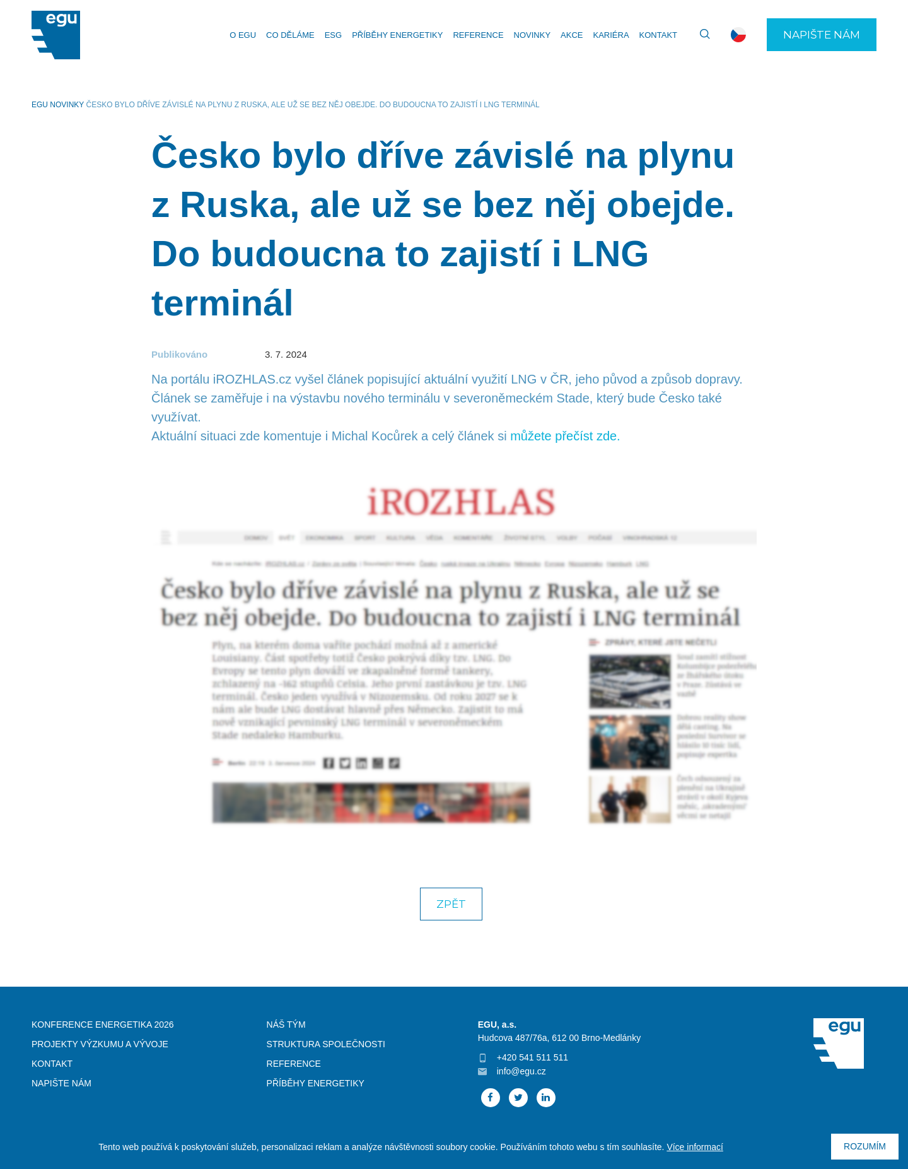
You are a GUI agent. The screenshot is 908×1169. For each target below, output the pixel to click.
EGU (40, 104)
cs (738, 34)
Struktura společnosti (326, 1044)
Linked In (546, 1097)
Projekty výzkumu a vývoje (100, 1044)
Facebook (490, 1097)
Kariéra (611, 35)
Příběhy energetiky (397, 35)
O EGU (243, 35)
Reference (478, 35)
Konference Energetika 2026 (103, 1024)
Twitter (518, 1097)
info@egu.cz (521, 1071)
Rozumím (865, 1146)
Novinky (532, 35)
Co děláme (290, 35)
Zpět (451, 904)
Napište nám (821, 34)
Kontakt (658, 35)
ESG (333, 35)
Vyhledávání (699, 34)
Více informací (694, 1147)
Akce (572, 35)
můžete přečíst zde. (565, 436)
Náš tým (286, 1024)
